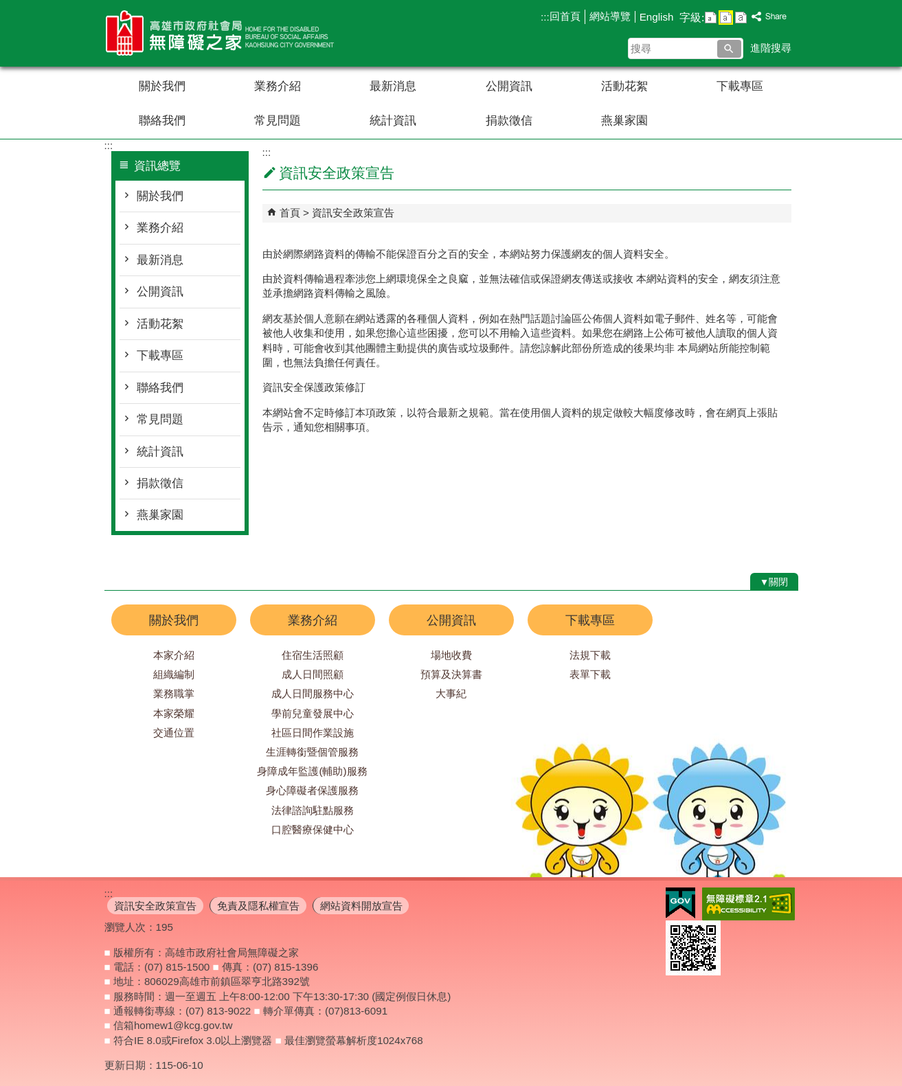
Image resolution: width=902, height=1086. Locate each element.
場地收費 (451, 655)
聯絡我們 (162, 120)
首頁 (290, 212)
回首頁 (565, 16)
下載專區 (740, 86)
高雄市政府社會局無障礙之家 (220, 33)
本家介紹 (173, 655)
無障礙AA (748, 903)
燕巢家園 (624, 120)
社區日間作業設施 (312, 732)
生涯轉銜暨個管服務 (312, 752)
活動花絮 (624, 86)
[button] (729, 49)
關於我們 (162, 86)
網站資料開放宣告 (361, 906)
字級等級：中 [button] (726, 17)
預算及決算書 (451, 674)
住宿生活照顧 (312, 655)
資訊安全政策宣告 (353, 212)
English (657, 17)
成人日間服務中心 (312, 693)
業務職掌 (173, 693)
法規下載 (590, 655)
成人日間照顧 (312, 674)
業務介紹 (277, 86)
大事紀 (451, 693)
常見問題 (277, 120)
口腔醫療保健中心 (312, 829)
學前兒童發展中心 (312, 713)
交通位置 (173, 732)
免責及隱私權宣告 (258, 906)
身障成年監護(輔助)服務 (312, 771)
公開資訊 (509, 86)
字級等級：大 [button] (741, 17)
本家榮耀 (173, 713)
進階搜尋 (770, 48)
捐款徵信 (509, 120)
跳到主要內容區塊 (7, 7)
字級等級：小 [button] (711, 17)
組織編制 (173, 674)
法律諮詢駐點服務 (312, 810)
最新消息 (393, 86)
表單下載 (590, 674)
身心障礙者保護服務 (312, 790)
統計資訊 (393, 120)
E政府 (680, 902)
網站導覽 (610, 16)
